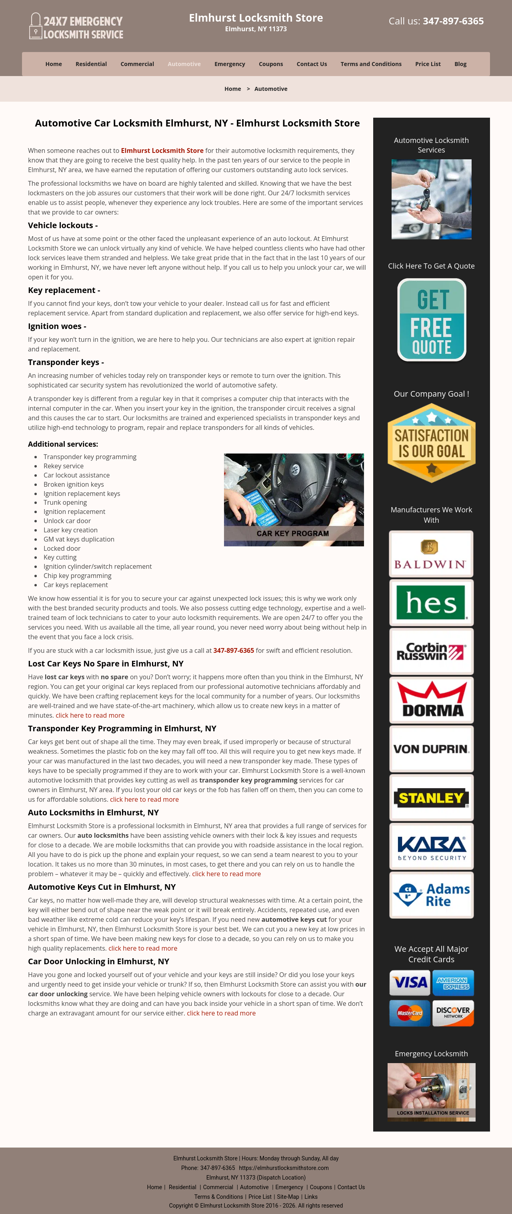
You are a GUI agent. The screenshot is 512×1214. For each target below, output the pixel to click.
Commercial (137, 64)
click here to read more (91, 715)
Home (54, 64)
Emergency (229, 64)
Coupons (271, 64)
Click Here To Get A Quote (431, 266)
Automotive (184, 64)
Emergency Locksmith (431, 1053)
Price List (428, 64)
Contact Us (312, 64)
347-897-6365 (453, 20)
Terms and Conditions (371, 64)
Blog (460, 64)
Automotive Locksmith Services (431, 145)
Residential (91, 64)
